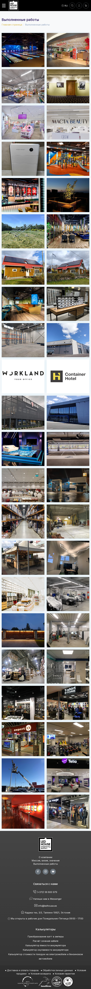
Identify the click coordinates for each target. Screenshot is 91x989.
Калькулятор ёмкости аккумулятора (45, 945)
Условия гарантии (65, 973)
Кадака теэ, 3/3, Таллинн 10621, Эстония (45, 912)
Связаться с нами (45, 884)
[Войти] (79, 5)
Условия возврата (41, 973)
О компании (45, 857)
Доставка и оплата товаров (23, 970)
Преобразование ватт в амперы (46, 936)
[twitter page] (45, 872)
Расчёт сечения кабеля (45, 941)
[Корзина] (86, 5)
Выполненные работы (45, 863)
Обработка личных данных (58, 970)
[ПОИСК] (72, 5)
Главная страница (12, 24)
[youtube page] (53, 872)
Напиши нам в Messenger (45, 898)
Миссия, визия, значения (45, 860)
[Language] (65, 5)
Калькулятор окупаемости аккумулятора (45, 949)
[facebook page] (38, 872)
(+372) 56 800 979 (45, 892)
